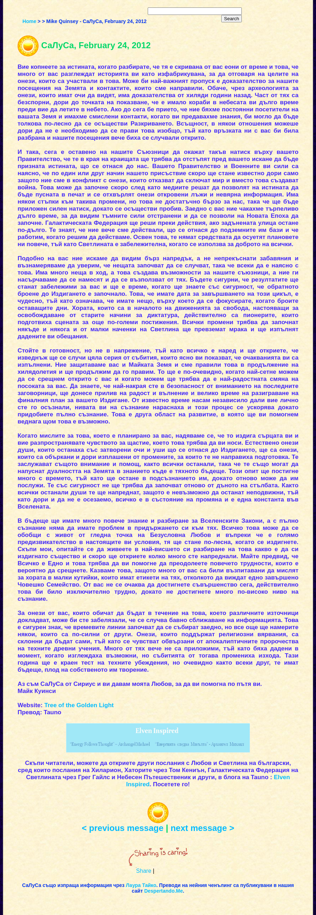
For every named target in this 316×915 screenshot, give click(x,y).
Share (143, 871)
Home (29, 21)
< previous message (122, 828)
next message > (202, 828)
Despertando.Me (163, 891)
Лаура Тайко (141, 885)
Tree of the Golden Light (79, 705)
